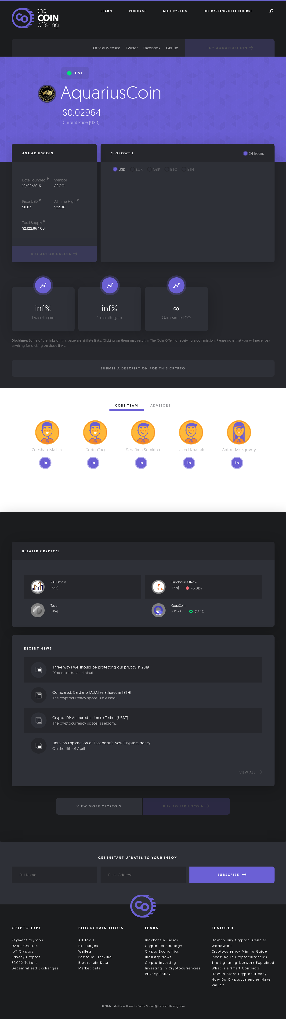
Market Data (89, 967)
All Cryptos (175, 11)
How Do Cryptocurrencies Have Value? (241, 981)
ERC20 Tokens (25, 962)
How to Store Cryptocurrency (239, 973)
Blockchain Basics (161, 939)
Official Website (119, 48)
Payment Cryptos (27, 939)
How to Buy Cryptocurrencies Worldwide (239, 942)
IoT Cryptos (22, 950)
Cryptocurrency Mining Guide (239, 950)
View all (250, 772)
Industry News (158, 956)
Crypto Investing (160, 962)
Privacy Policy (158, 973)
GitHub (185, 48)
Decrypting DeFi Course (228, 11)
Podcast (137, 11)
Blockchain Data (93, 962)
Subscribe (232, 875)
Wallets (85, 950)
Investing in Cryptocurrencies (173, 967)
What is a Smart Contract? (236, 967)
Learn (106, 11)
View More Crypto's (97, 806)
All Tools (86, 939)
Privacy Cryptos (26, 956)
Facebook (165, 48)
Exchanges (88, 945)
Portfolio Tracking (95, 956)
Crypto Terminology (163, 945)
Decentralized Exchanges (35, 967)
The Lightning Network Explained (243, 962)
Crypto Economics (162, 950)
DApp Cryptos (25, 945)
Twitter (145, 48)
